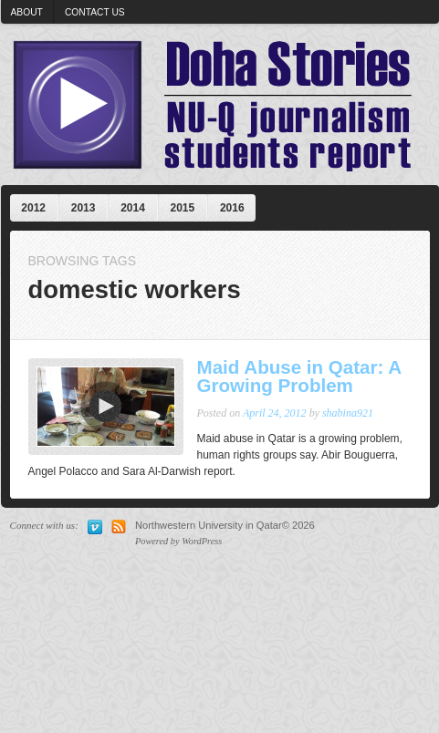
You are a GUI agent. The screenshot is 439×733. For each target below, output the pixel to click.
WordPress (202, 541)
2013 (83, 207)
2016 (232, 207)
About (27, 12)
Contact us (95, 12)
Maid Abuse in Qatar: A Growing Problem (299, 376)
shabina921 (347, 413)
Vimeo (95, 527)
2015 (183, 207)
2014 (132, 207)
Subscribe (118, 527)
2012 (33, 207)
